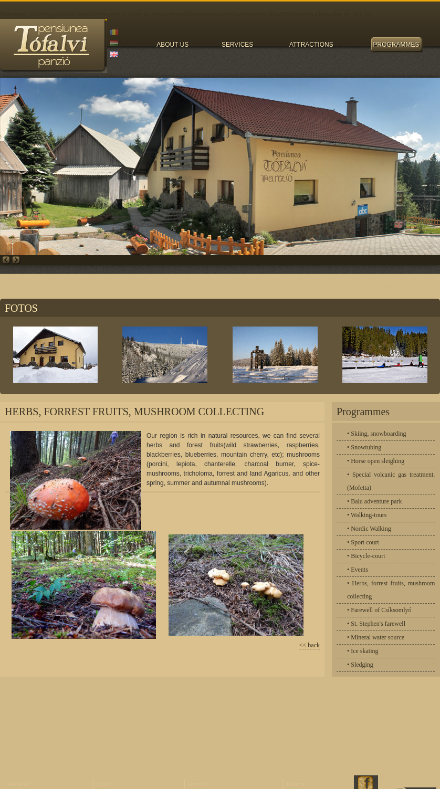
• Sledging (360, 664)
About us (18, 784)
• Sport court (363, 542)
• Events (357, 569)
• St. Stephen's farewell (376, 623)
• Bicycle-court (366, 556)
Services (197, 784)
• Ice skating (363, 651)
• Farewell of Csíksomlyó (379, 610)
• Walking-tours (366, 515)
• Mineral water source (375, 637)
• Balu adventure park (374, 501)
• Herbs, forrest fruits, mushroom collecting (391, 590)
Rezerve (296, 784)
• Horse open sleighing (375, 461)
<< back (309, 645)
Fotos (103, 784)
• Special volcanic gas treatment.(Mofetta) (391, 481)
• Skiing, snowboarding (376, 433)
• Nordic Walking (369, 528)
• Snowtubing (364, 447)
